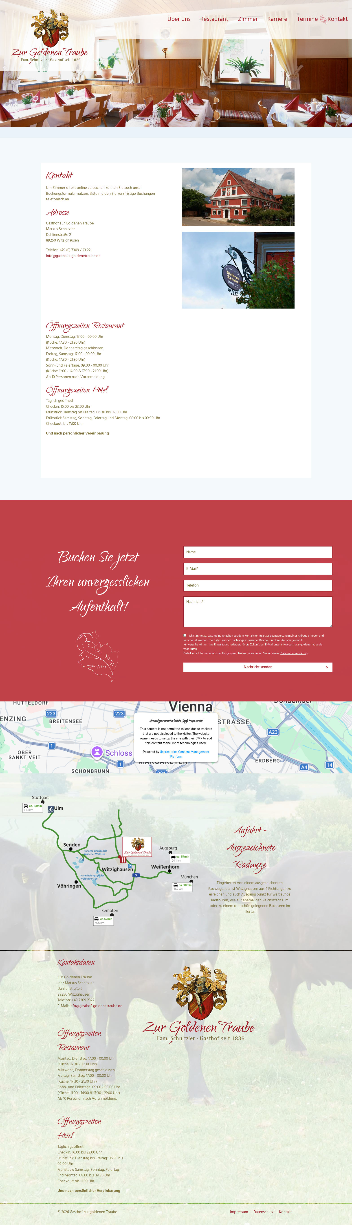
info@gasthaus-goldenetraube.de (73, 256)
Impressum (239, 1212)
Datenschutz (263, 1212)
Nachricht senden (258, 667)
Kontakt (285, 1212)
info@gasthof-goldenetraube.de (96, 1006)
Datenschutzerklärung (294, 653)
